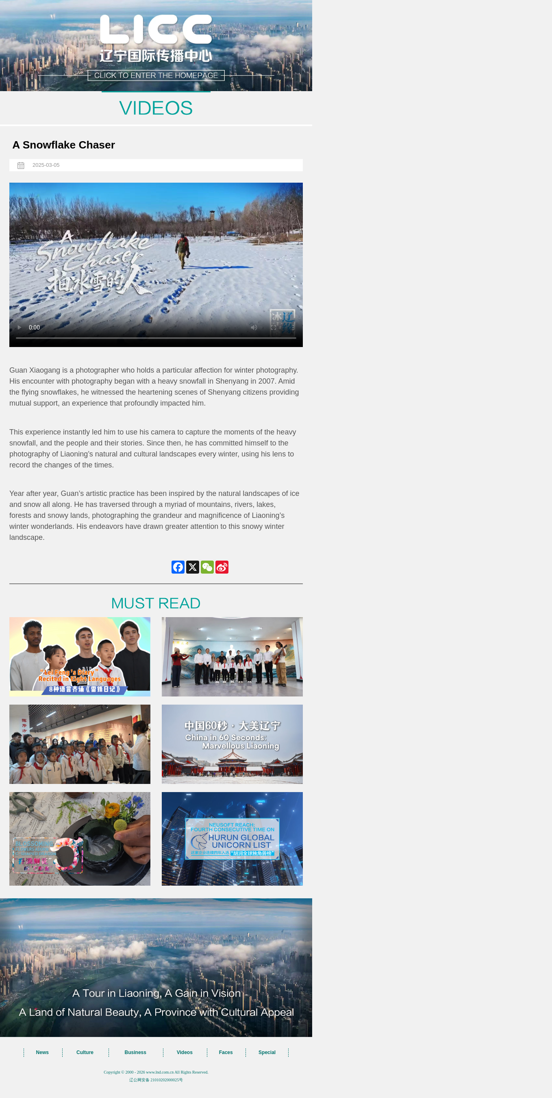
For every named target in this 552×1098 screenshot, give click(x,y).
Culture (84, 1052)
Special (267, 1052)
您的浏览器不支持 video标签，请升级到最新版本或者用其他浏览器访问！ (156, 265)
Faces (226, 1052)
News (42, 1052)
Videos (185, 1052)
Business (135, 1052)
